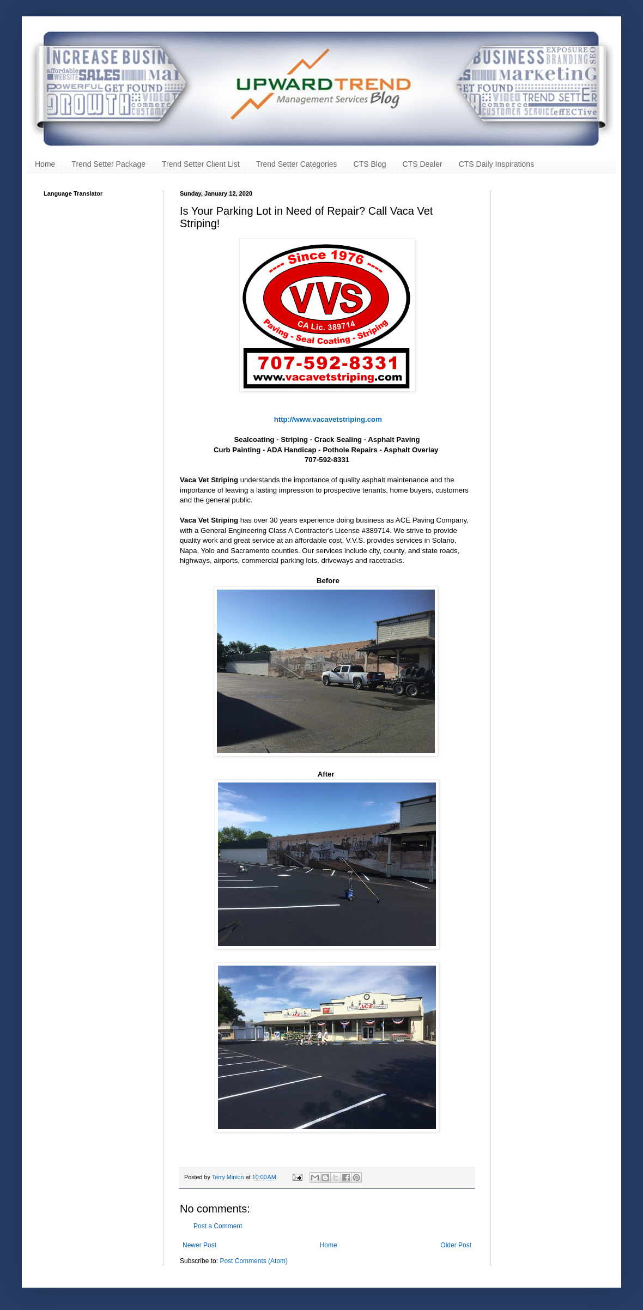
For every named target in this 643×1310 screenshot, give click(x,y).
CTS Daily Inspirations (497, 164)
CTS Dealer (422, 164)
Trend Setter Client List (201, 164)
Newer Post (199, 1245)
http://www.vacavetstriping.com (328, 419)
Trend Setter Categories (296, 164)
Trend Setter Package (108, 164)
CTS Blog (370, 164)
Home (45, 164)
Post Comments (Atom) (254, 1261)
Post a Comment (217, 1226)
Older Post (455, 1245)
